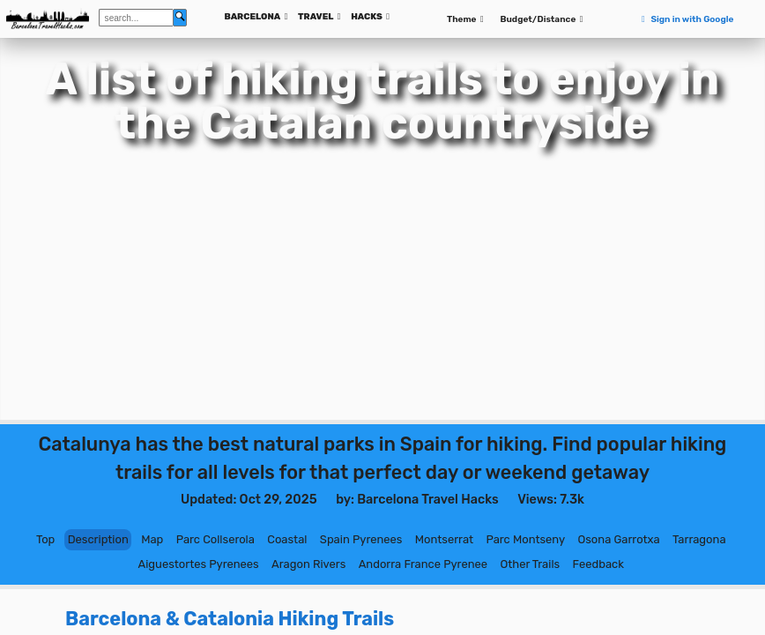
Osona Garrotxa (618, 539)
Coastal (287, 539)
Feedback (598, 564)
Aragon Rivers (308, 564)
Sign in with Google (686, 19)
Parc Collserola (215, 539)
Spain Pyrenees (361, 539)
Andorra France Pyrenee (423, 564)
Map (152, 539)
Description (98, 539)
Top (45, 539)
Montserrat (444, 539)
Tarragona (699, 539)
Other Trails (530, 564)
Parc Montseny (525, 539)
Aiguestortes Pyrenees (198, 564)
